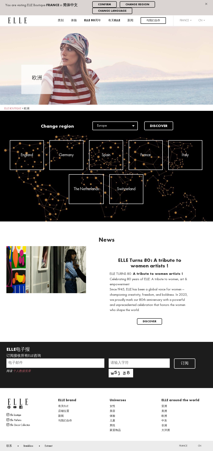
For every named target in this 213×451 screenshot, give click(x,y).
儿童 (112, 421)
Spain (106, 155)
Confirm (104, 4)
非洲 (164, 425)
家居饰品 (115, 430)
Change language (112, 11)
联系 (9, 446)
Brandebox (28, 446)
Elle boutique (13, 415)
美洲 (164, 411)
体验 (74, 20)
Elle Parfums (13, 420)
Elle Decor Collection (18, 425)
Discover (158, 126)
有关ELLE (114, 20)
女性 (112, 406)
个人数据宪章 (22, 371)
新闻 (130, 20)
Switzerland (126, 189)
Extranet (48, 446)
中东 (164, 421)
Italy (185, 155)
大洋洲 (165, 430)
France (146, 155)
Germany (66, 155)
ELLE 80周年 (92, 20)
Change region (137, 4)
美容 (112, 411)
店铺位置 (63, 411)
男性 (112, 425)
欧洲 (164, 416)
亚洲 (164, 406)
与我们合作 (153, 20)
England (27, 155)
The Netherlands (86, 189)
